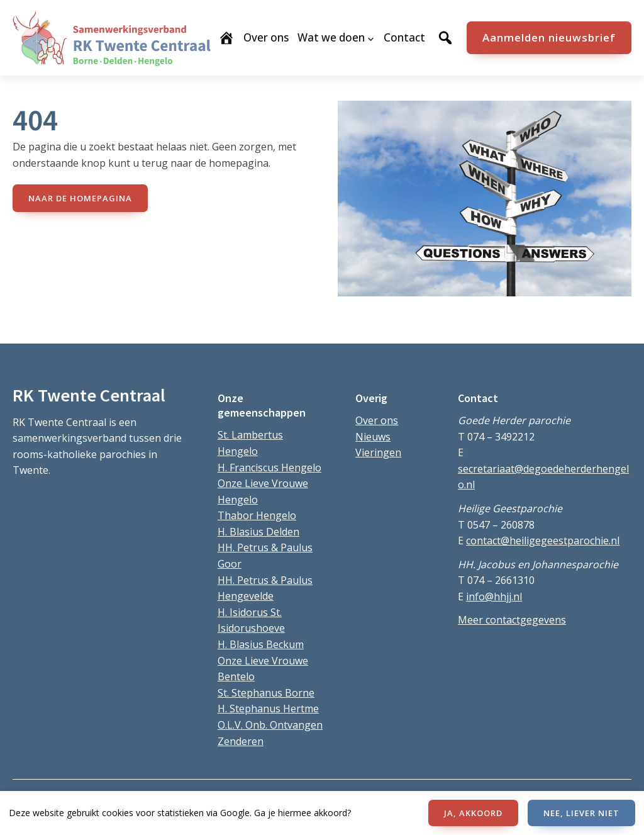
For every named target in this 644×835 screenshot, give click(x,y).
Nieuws (373, 437)
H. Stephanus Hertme (268, 708)
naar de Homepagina (80, 198)
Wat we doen (331, 37)
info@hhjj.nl (494, 596)
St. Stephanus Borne (266, 693)
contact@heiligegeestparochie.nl (542, 540)
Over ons (376, 420)
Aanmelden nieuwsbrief (549, 37)
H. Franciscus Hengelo (269, 467)
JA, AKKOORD (473, 813)
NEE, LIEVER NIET (581, 813)
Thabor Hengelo (257, 515)
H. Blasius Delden (258, 532)
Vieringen (378, 452)
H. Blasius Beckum (261, 644)
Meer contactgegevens (512, 620)
